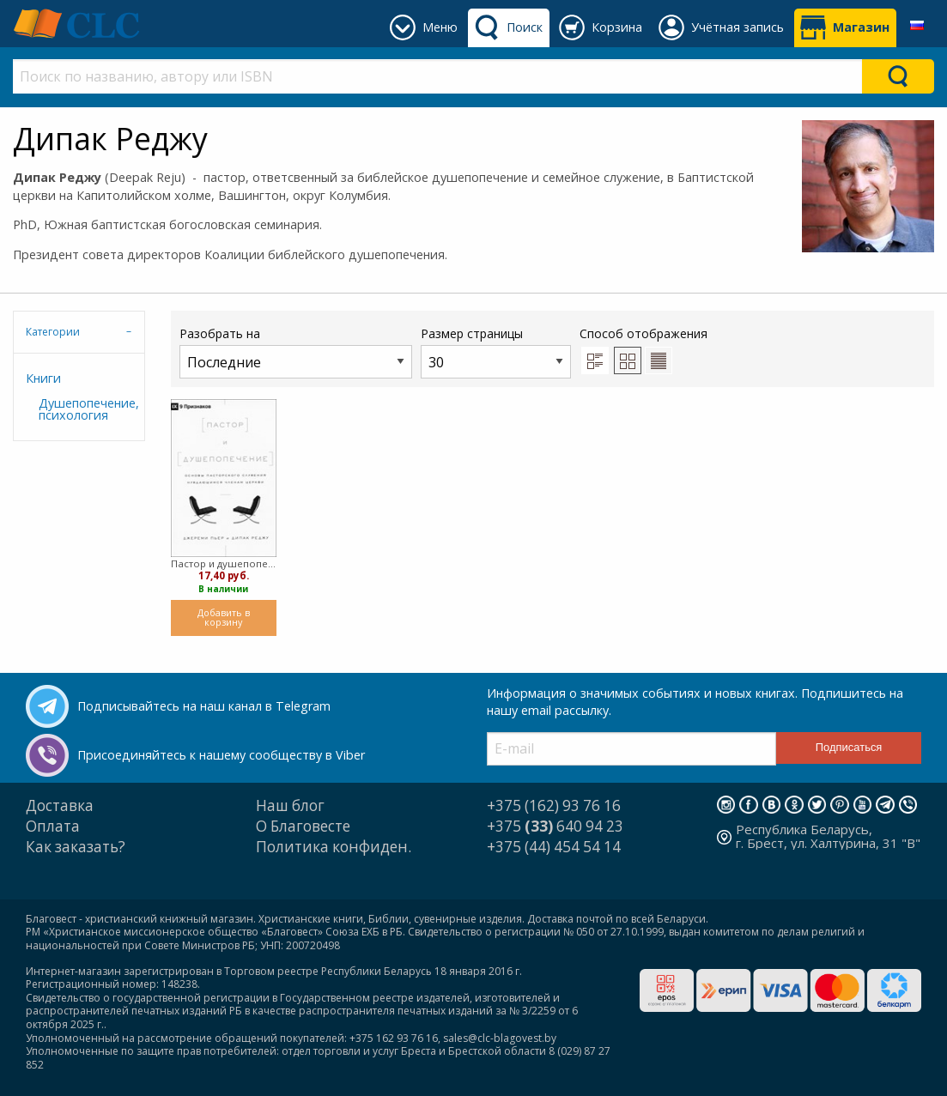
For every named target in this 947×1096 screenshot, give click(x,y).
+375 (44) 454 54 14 (554, 847)
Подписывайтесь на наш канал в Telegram (204, 706)
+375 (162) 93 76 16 (554, 805)
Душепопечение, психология (85, 409)
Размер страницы (496, 351)
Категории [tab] (53, 331)
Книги (43, 378)
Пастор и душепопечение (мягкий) (223, 563)
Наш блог (290, 805)
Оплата (53, 826)
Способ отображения (643, 349)
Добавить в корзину (223, 617)
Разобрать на (295, 351)
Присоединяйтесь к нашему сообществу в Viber (221, 755)
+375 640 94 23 (555, 826)
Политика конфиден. (333, 847)
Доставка (60, 805)
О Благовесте (303, 826)
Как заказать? (75, 847)
